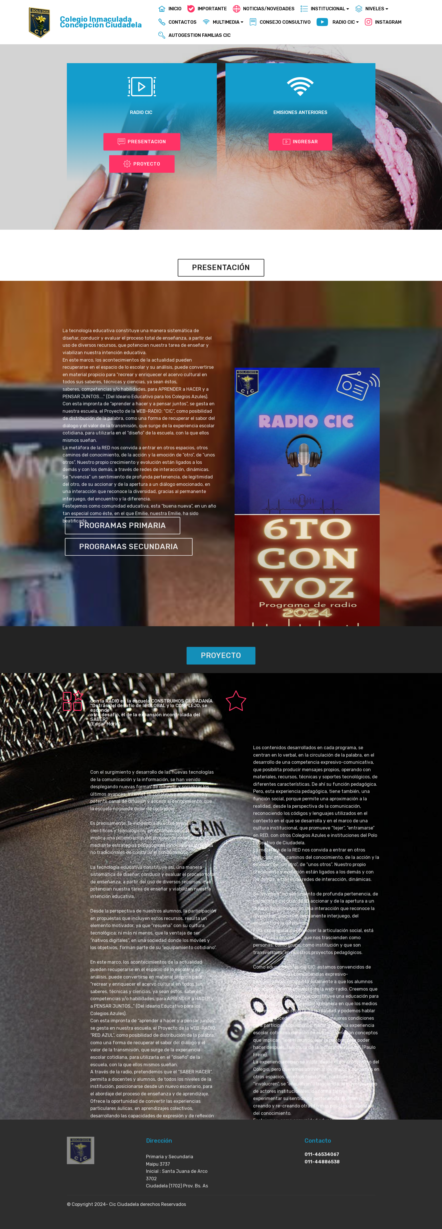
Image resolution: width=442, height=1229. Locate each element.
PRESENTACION (142, 142)
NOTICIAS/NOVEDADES (264, 8)
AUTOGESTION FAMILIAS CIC (194, 35)
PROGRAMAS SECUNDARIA (128, 558)
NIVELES (369, 8)
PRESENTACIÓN (221, 279)
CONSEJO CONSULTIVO (280, 22)
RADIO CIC (336, 22)
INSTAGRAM (383, 22)
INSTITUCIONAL (323, 8)
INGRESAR (300, 142)
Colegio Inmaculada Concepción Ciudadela (101, 22)
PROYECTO (141, 164)
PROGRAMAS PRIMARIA (122, 536)
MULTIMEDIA (221, 22)
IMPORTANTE (207, 8)
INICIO (169, 8)
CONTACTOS (177, 22)
